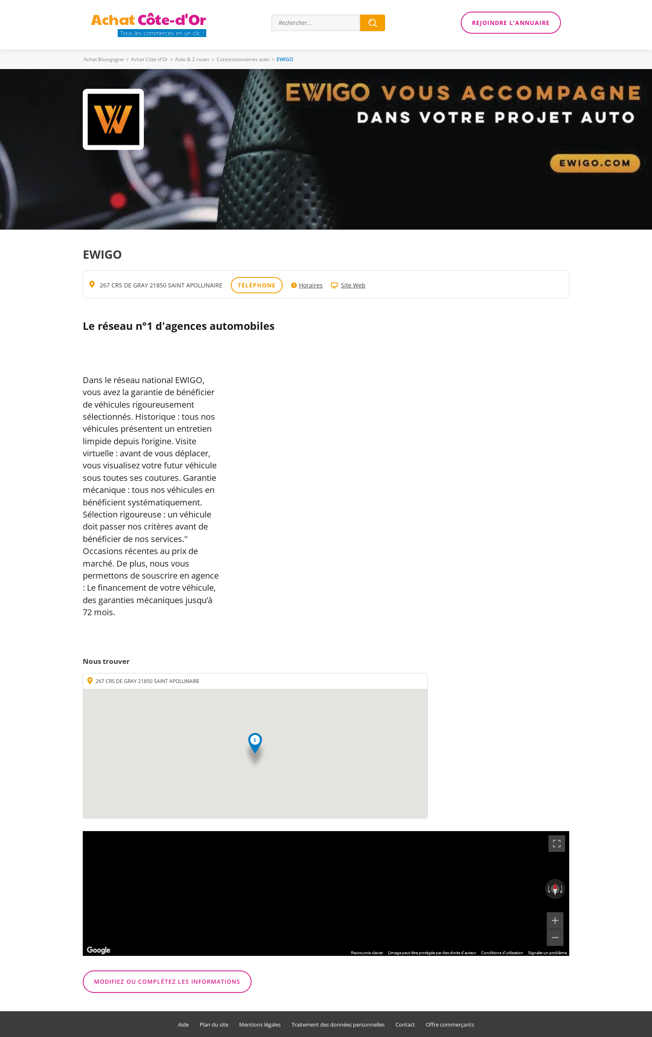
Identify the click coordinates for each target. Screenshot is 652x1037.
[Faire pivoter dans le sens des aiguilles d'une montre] (562, 889)
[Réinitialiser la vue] (555, 889)
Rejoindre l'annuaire (511, 23)
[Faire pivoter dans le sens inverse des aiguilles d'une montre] (548, 889)
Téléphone (257, 285)
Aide (183, 1024)
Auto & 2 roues (192, 59)
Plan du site (214, 1024)
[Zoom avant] (555, 920)
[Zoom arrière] (555, 937)
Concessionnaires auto (243, 59)
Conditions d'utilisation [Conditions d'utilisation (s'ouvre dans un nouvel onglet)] (502, 952)
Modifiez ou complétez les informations (167, 981)
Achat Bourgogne (104, 59)
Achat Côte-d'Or (149, 59)
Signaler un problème (547, 952)
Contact (405, 1024)
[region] (326, 893)
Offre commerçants (450, 1024)
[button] (255, 751)
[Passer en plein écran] (556, 843)
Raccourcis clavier (367, 952)
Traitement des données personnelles (338, 1024)
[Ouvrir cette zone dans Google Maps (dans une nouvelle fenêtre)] (98, 950)
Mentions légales (260, 1024)
